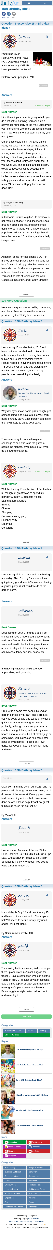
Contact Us (39, 1221)
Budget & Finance (36, 1167)
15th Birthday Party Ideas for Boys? (30, 1050)
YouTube (34, 1151)
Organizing (9, 1198)
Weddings (33, 1206)
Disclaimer (13, 1221)
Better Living (10, 1167)
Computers (33, 1172)
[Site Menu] (29, 3)
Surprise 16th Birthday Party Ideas (29, 1110)
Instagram (10, 1155)
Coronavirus (33, 1176)
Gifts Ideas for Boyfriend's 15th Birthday (32, 1095)
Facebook (34, 1146)
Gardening (11, 1142)
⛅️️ (45, 1224)
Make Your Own (35, 1193)
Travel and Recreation (14, 1206)
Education (33, 1180)
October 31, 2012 (12, 1035)
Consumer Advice (12, 1176)
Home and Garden (12, 1193)
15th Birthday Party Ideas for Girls (29, 1125)
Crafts (7, 1180)
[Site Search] (44, 3)
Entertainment (10, 1185)
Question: (21, 321)
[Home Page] (10, 1)
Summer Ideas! (13, 1146)
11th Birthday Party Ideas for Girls (29, 1065)
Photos (31, 1202)
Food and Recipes (36, 1185)
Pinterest (10, 1151)
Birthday (43, 1030)
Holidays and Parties (13, 1030)
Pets (6, 1202)
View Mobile (33, 1218)
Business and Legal (13, 1172)
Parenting (32, 1198)
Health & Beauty (11, 1189)
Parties (30, 1030)
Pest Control (35, 1142)
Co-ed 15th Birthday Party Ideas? (29, 1080)
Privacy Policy (26, 1221)
